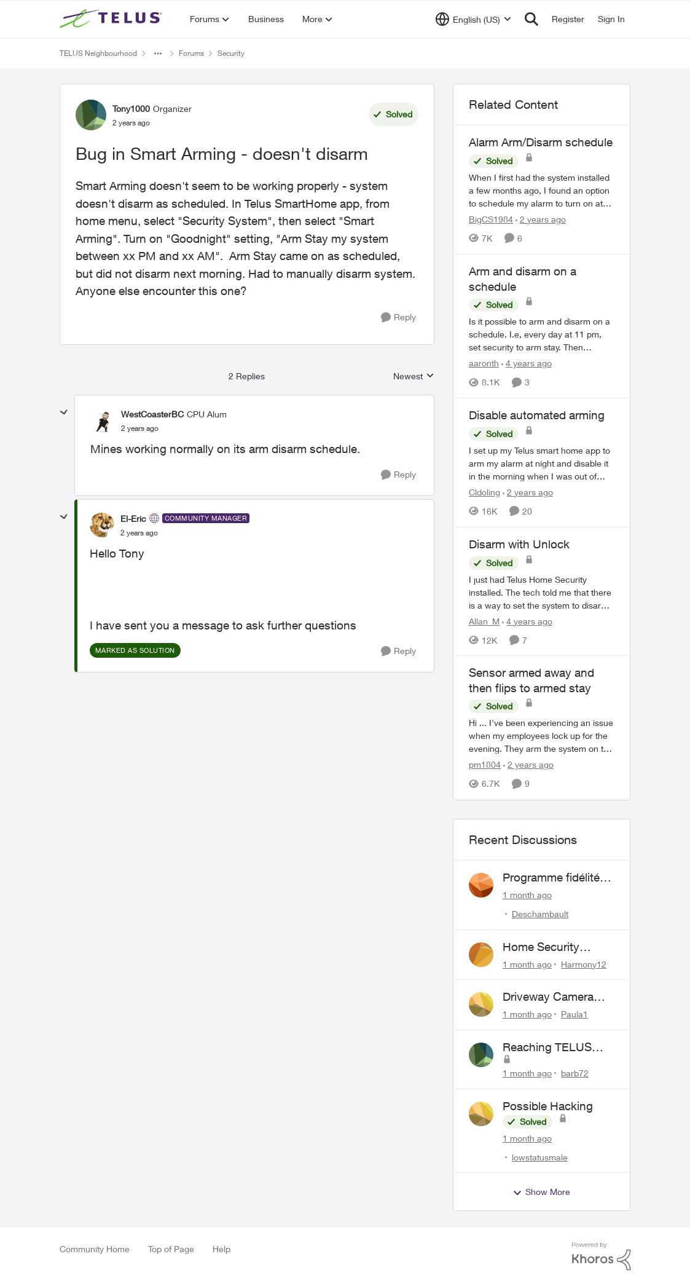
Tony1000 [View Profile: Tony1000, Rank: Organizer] (131, 108)
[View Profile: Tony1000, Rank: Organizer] (91, 115)
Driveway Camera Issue (548, 997)
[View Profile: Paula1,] (481, 1004)
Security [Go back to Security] (231, 53)
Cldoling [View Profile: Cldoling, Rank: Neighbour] (484, 492)
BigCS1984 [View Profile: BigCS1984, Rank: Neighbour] (491, 219)
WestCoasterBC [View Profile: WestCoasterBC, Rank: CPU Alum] (152, 414)
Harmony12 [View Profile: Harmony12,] (583, 963)
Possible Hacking (548, 1106)
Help (221, 1249)
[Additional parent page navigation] (158, 53)
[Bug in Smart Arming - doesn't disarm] (140, 428)
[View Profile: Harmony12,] (481, 954)
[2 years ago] (541, 219)
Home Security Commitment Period (554, 947)
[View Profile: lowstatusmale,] (481, 1114)
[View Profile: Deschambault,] (481, 885)
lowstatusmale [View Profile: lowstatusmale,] (540, 1156)
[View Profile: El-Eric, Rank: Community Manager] (102, 525)
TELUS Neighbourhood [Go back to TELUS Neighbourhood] (98, 53)
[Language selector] (473, 19)
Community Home (95, 1249)
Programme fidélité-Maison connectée (553, 877)
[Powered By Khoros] (601, 1256)
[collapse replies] (64, 412)
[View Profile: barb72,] (481, 1055)
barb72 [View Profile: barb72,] (575, 1073)
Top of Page (171, 1249)
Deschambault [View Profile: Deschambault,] (540, 914)
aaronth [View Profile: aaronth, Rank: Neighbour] (484, 363)
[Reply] (398, 317)
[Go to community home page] (112, 19)
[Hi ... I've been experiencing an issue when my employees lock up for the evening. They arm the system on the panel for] (542, 736)
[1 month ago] (527, 894)
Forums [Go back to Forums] (191, 53)
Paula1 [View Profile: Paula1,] (574, 1014)
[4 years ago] (526, 363)
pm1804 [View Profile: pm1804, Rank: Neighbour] (485, 765)
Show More (541, 1191)
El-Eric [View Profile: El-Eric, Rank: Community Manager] (133, 518)
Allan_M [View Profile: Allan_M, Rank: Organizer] (484, 620)
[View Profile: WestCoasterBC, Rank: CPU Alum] (102, 420)
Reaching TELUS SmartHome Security (556, 1047)
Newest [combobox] (413, 376)
